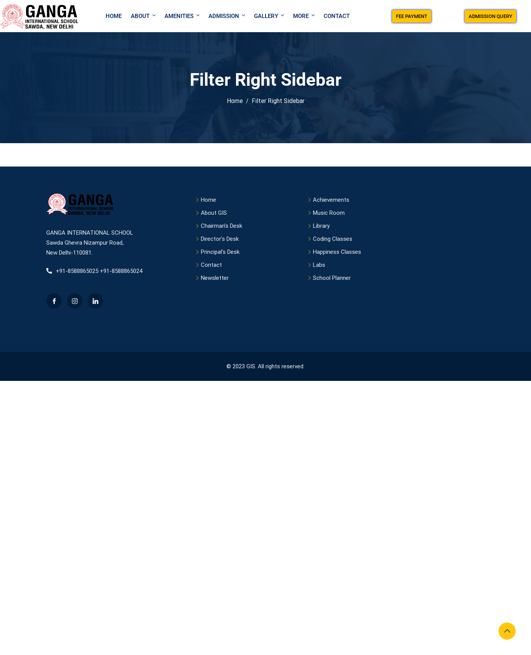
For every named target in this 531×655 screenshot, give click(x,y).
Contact (337, 16)
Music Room (329, 212)
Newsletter (215, 277)
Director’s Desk (220, 238)
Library (321, 225)
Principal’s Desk (220, 251)
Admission (227, 16)
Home (114, 16)
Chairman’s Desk (221, 225)
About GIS (214, 212)
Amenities (183, 16)
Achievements (331, 199)
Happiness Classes (337, 251)
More (304, 16)
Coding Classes (332, 238)
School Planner (332, 277)
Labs (319, 264)
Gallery (269, 16)
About (144, 16)
